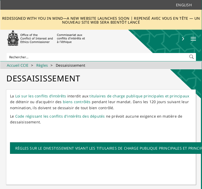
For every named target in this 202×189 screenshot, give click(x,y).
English (184, 4)
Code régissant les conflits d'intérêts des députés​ (60, 116)
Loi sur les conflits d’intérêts (40, 95)
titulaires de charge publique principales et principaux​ (139, 95)
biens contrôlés (77, 101)
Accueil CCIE (17, 65)
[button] (192, 55)
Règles (42, 65)
